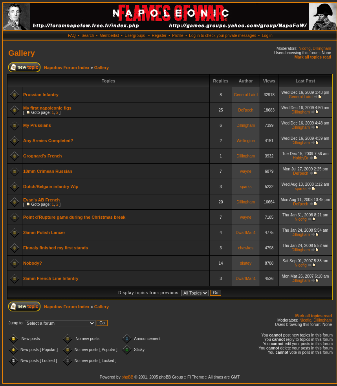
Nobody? (32, 263)
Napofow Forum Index (67, 67)
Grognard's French (42, 156)
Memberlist (109, 35)
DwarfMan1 (246, 233)
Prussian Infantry (41, 94)
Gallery (21, 53)
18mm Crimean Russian (47, 171)
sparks (245, 187)
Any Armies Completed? (48, 140)
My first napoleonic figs (47, 108)
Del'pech (245, 110)
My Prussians (37, 125)
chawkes (245, 248)
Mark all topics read (313, 57)
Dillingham (322, 48)
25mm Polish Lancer (44, 232)
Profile (177, 35)
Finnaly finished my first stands (55, 247)
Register (159, 35)
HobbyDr (300, 158)
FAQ (72, 35)
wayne (245, 171)
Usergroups (135, 35)
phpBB (127, 377)
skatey (245, 263)
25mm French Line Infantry (51, 278)
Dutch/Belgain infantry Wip (50, 186)
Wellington (245, 141)
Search (88, 35)
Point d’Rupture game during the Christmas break (74, 217)
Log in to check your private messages (222, 35)
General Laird (246, 95)
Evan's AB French (41, 200)
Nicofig (305, 48)
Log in (267, 35)
